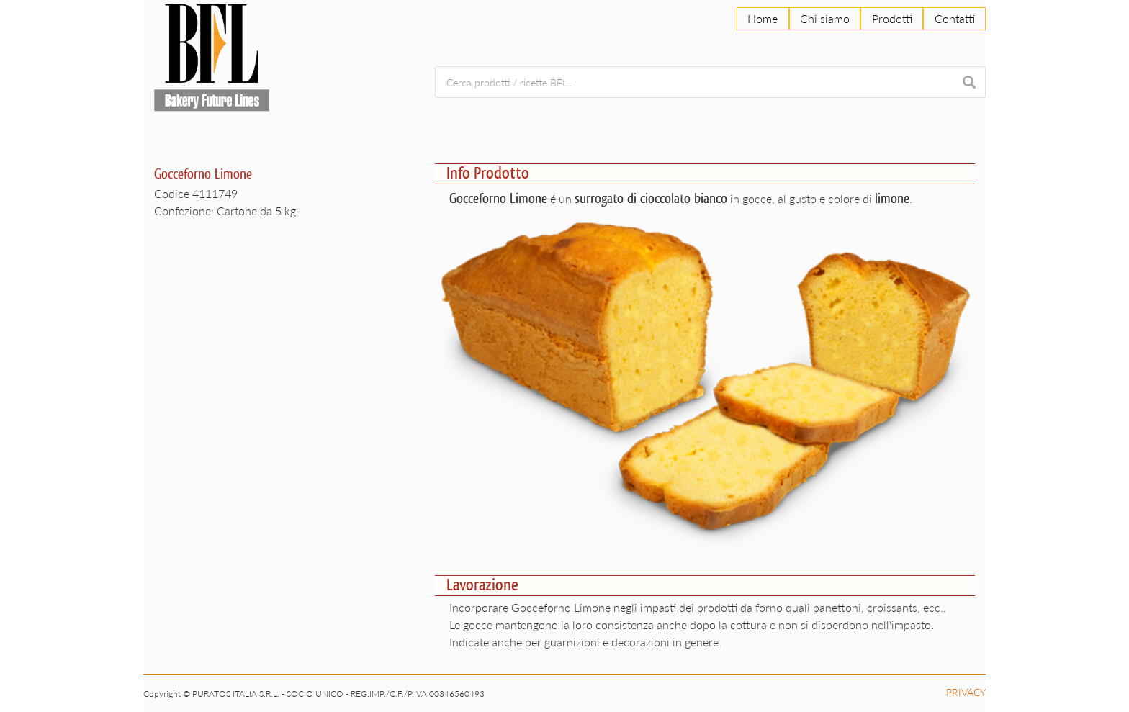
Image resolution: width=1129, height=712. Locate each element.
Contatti (955, 18)
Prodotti (892, 18)
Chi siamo (825, 18)
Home (762, 18)
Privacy (966, 692)
